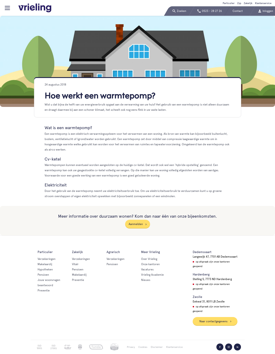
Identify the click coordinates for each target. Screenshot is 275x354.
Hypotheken (45, 269)
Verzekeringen (46, 259)
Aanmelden (136, 224)
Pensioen (43, 274)
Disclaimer (157, 347)
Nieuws (145, 280)
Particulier (229, 3)
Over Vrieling (149, 259)
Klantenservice (263, 3)
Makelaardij (45, 264)
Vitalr (75, 264)
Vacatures (147, 269)
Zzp (239, 3)
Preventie (44, 290)
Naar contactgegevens (215, 321)
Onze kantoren (150, 264)
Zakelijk (248, 3)
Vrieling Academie (152, 274)
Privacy (131, 347)
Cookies (142, 347)
